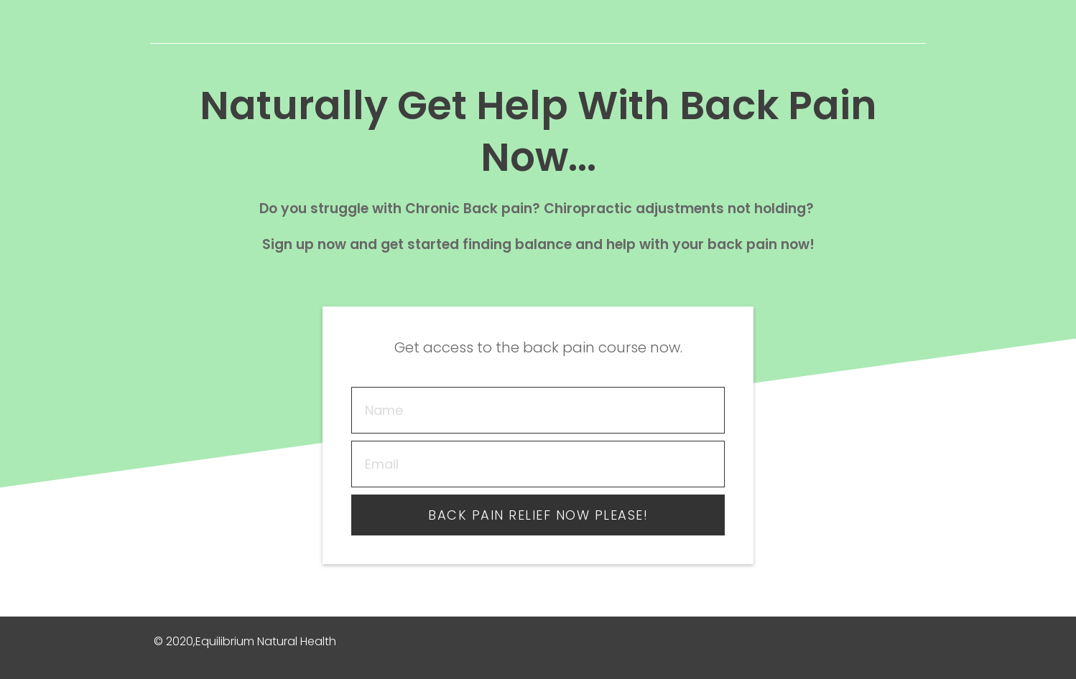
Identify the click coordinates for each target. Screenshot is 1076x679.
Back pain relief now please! (538, 515)
